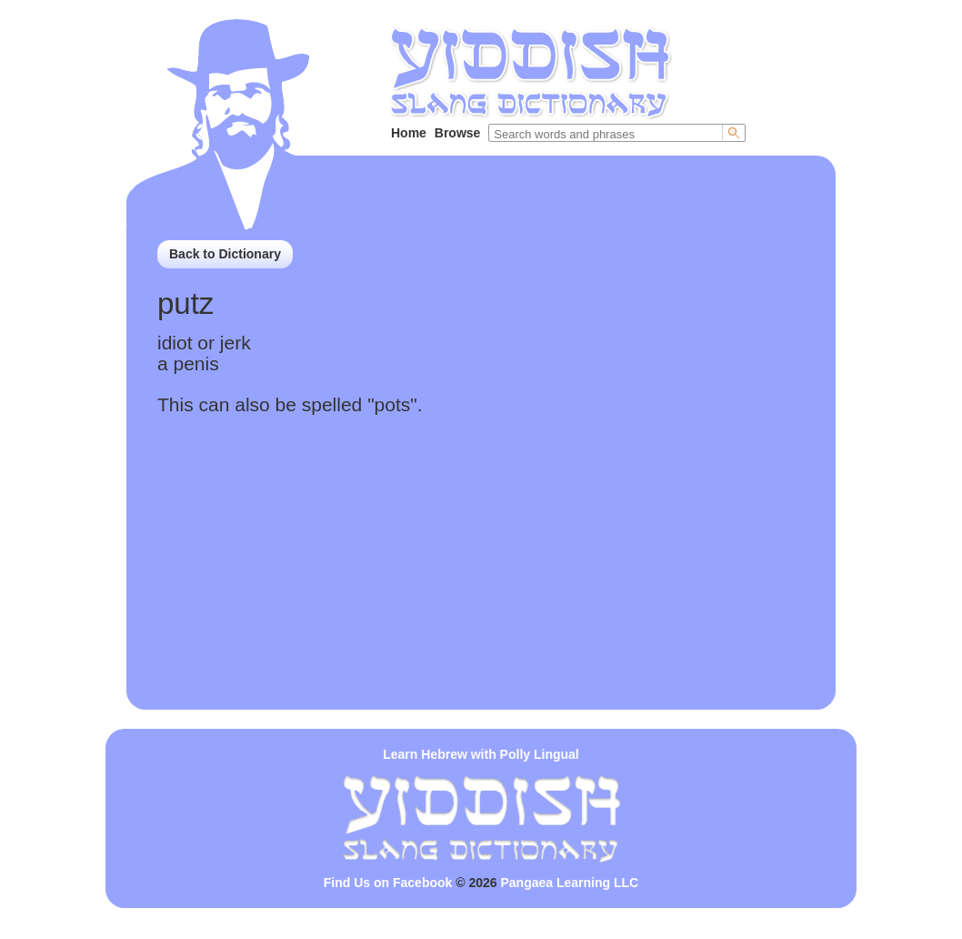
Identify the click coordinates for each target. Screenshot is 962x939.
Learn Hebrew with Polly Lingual (480, 754)
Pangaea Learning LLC (570, 882)
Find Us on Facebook (388, 882)
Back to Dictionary (225, 254)
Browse (458, 133)
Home (408, 133)
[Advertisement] (481, 582)
